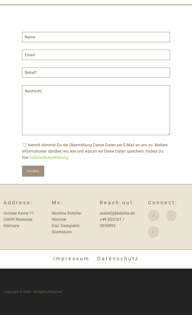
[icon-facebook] (155, 215)
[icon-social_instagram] (172, 215)
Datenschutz (118, 259)
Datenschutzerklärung (49, 157)
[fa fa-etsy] (153, 232)
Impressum (71, 259)
